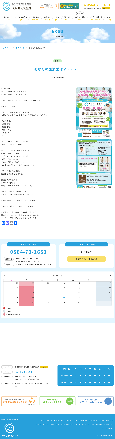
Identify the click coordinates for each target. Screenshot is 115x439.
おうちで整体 (80, 18)
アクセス (106, 8)
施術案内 (36, 18)
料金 (57, 18)
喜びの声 (67, 18)
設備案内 (47, 18)
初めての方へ (22, 18)
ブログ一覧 (20, 48)
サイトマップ (109, 428)
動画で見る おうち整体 (46, 424)
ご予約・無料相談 (96, 18)
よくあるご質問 (63, 424)
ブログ (109, 18)
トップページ (47, 420)
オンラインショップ (79, 424)
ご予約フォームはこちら (88, 259)
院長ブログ (110, 424)
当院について (8, 18)
